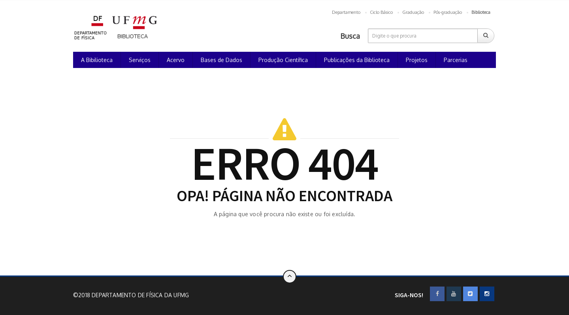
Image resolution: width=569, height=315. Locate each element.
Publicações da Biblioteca (357, 60)
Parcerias (455, 60)
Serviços (140, 60)
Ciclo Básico (381, 12)
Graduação (413, 12)
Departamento (346, 12)
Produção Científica (283, 60)
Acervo (176, 60)
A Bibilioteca (97, 60)
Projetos (417, 60)
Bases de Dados (221, 60)
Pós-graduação (447, 12)
